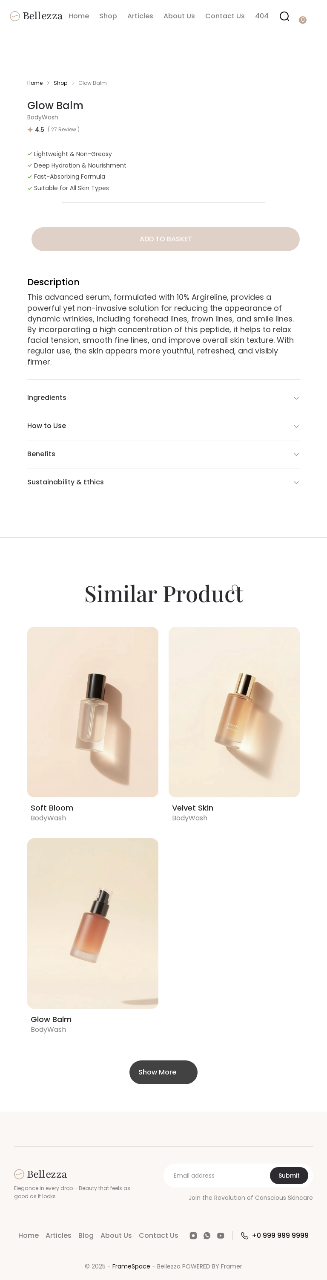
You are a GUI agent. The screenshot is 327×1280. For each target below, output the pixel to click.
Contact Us (225, 16)
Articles (140, 16)
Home (79, 16)
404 (262, 16)
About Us (179, 16)
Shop (108, 16)
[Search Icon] (284, 16)
